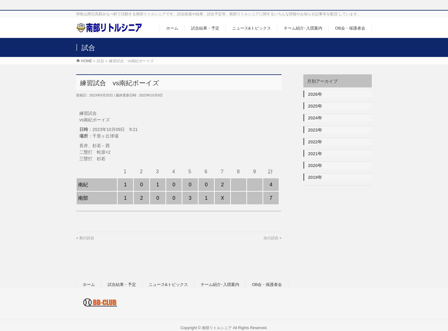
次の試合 (271, 238)
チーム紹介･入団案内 (220, 284)
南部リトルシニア (217, 328)
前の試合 (86, 238)
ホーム (89, 284)
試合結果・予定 (122, 284)
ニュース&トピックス (168, 284)
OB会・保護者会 (267, 284)
